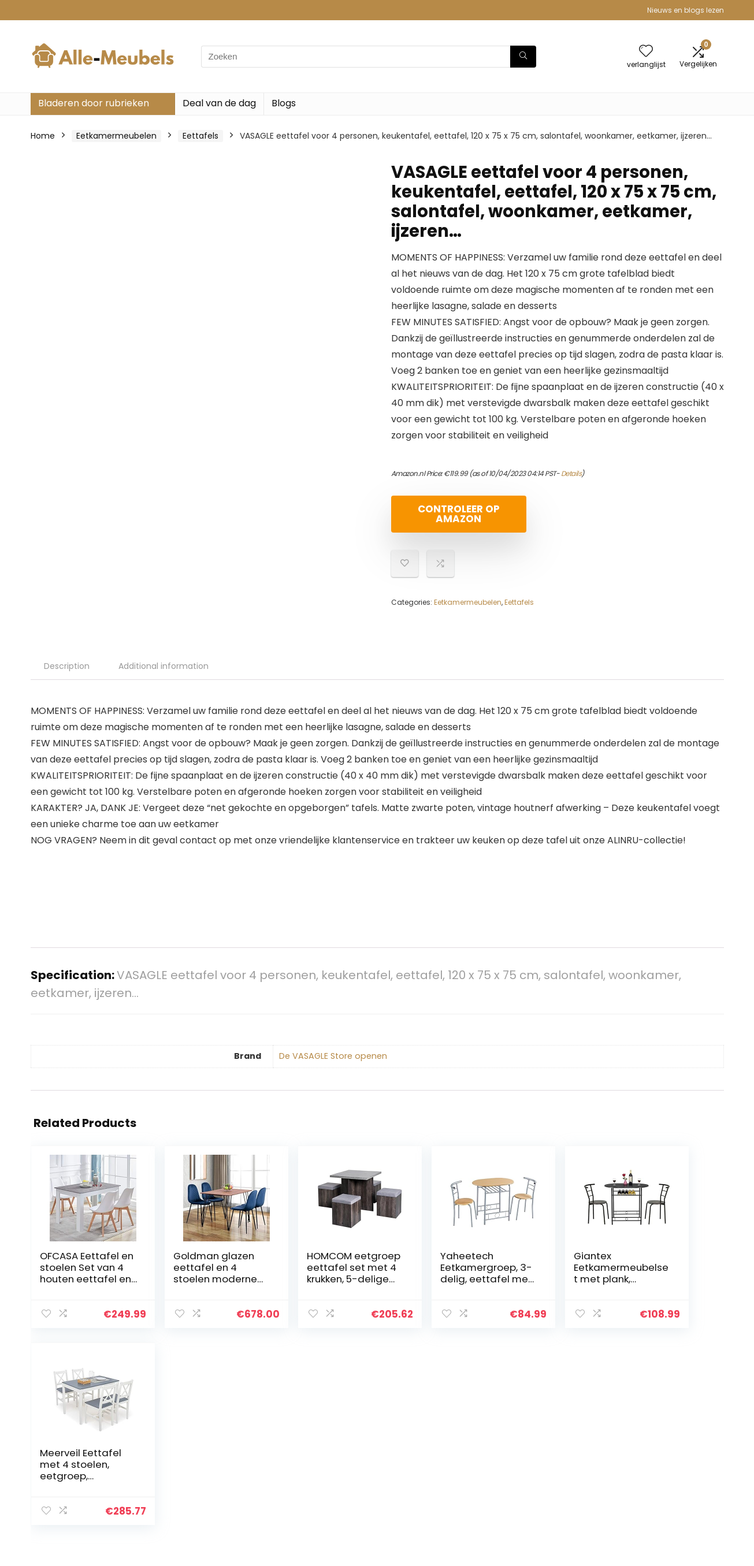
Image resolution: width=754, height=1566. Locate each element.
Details (571, 473)
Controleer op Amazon (458, 514)
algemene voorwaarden (667, 1446)
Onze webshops (539, 1478)
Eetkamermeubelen (116, 136)
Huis (515, 1429)
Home (43, 136)
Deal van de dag (219, 103)
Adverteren (529, 1494)
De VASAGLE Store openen (333, 1056)
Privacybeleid (646, 1429)
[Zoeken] (523, 57)
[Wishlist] (646, 51)
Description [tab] (67, 666)
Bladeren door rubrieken (93, 103)
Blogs (284, 103)
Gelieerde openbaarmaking (654, 1467)
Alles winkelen (534, 1446)
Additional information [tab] (163, 666)
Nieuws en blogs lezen (685, 10)
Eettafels (200, 136)
